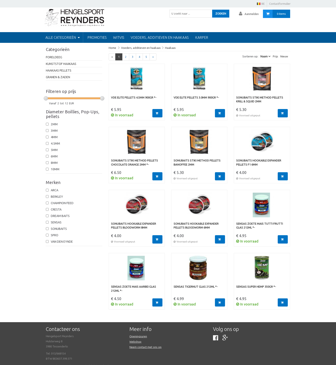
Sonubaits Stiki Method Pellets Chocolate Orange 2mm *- (134, 162)
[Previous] (112, 56)
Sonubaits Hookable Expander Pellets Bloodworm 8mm (133, 225)
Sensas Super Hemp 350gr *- (256, 286)
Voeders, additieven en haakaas (160, 37)
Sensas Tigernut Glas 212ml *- (196, 286)
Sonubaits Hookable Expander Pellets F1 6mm (258, 162)
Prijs (275, 56)
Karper (201, 37)
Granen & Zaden (58, 77)
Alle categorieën (62, 37)
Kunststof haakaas (61, 64)
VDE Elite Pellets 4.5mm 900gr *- (133, 97)
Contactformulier (280, 3)
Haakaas (170, 47)
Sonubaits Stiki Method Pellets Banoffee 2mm (197, 162)
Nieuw (284, 56)
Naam (264, 56)
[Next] (153, 56)
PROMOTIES (97, 37)
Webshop (135, 341)
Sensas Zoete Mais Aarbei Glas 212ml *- (133, 288)
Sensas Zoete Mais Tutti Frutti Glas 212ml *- (259, 225)
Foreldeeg (54, 57)
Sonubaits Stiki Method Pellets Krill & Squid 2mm (259, 99)
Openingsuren (138, 336)
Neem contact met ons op (145, 347)
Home (112, 47)
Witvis (118, 37)
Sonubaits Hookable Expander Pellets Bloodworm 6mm (196, 225)
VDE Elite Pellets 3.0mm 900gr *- (196, 97)
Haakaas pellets (58, 70)
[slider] (46, 98)
